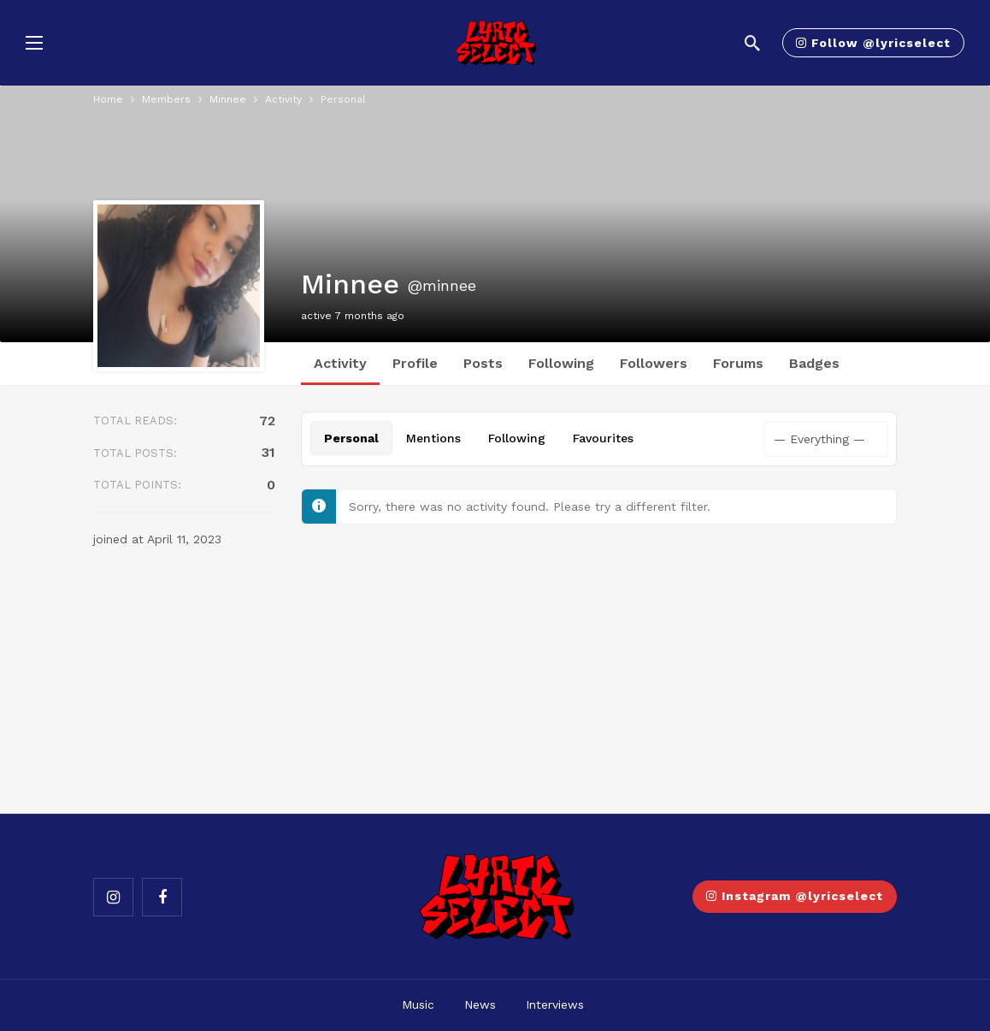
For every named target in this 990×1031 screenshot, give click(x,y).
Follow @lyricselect (873, 43)
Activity (340, 363)
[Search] (752, 43)
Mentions (433, 438)
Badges (814, 363)
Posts (483, 363)
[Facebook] (162, 897)
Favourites (603, 438)
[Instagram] (113, 897)
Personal (351, 438)
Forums (738, 363)
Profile (415, 363)
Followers (653, 363)
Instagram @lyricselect (794, 896)
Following (561, 363)
